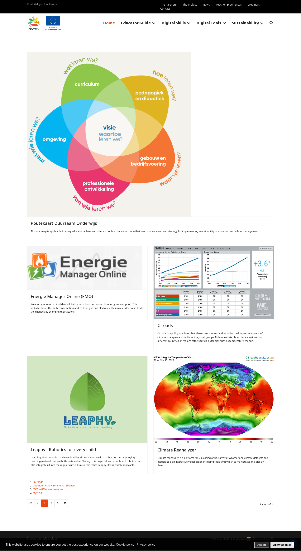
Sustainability (245, 23)
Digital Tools (208, 23)
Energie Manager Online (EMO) (62, 296)
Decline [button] (261, 544)
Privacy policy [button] (145, 544)
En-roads (38, 482)
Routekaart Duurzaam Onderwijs (64, 223)
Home (109, 23)
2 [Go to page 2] (51, 503)
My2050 (37, 493)
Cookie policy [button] (125, 544)
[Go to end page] (65, 503)
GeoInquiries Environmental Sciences (54, 485)
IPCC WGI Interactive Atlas (48, 489)
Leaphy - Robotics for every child (63, 449)
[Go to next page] (57, 503)
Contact (165, 8)
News (206, 4)
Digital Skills (173, 23)
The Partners (168, 4)
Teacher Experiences (229, 4)
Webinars (254, 4)
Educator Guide (136, 23)
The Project (190, 4)
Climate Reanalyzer (176, 450)
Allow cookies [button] (282, 544)
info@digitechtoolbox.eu (44, 4)
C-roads (165, 325)
